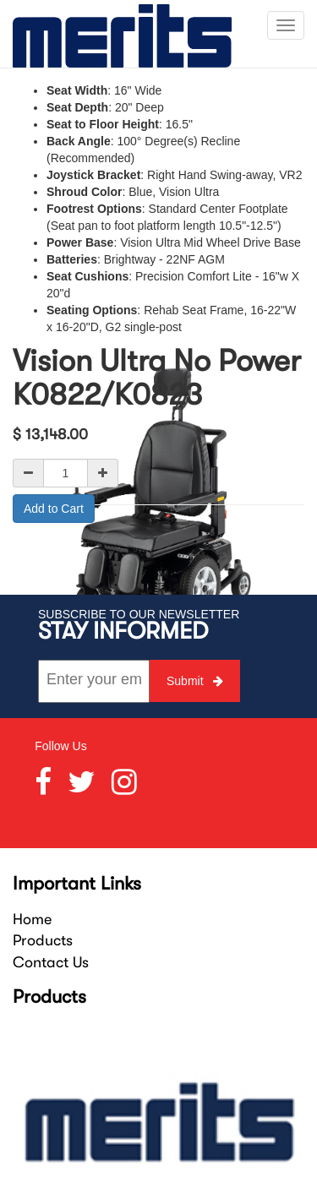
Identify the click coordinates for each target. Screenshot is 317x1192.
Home (32, 919)
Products (43, 940)
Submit (195, 681)
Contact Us (51, 962)
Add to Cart (54, 508)
